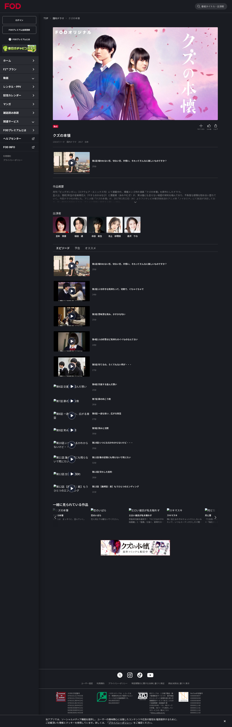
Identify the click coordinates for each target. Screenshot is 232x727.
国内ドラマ (58, 18)
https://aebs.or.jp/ (158, 712)
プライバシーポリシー (118, 683)
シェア (215, 129)
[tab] (64, 248)
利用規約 (100, 683)
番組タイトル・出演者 (212, 6)
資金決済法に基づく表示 (178, 683)
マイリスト (201, 129)
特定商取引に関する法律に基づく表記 (147, 683)
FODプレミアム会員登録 (19, 29)
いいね (209, 129)
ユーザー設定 (87, 683)
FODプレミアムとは (21, 39)
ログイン (19, 20)
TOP (46, 18)
